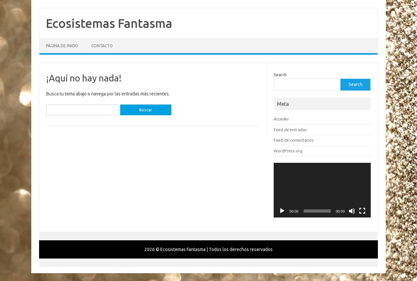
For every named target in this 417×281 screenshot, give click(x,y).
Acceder (281, 119)
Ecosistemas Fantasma (109, 23)
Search (280, 74)
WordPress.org (288, 150)
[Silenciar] (352, 211)
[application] (322, 190)
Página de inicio (62, 46)
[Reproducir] (282, 211)
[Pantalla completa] (362, 211)
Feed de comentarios (294, 140)
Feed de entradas (290, 129)
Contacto (102, 46)
